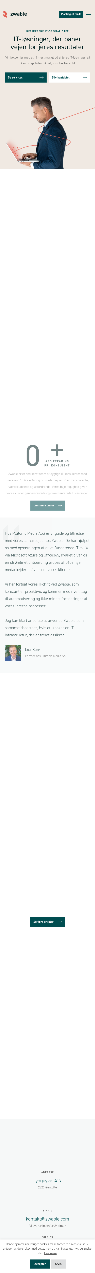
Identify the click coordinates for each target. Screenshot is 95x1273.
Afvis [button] (58, 1264)
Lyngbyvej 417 (47, 1180)
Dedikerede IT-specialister (47, 31)
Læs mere (50, 1253)
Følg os (47, 1237)
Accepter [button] (40, 1264)
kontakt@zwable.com (47, 1218)
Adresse (47, 1172)
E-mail (47, 1210)
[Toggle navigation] (89, 14)
